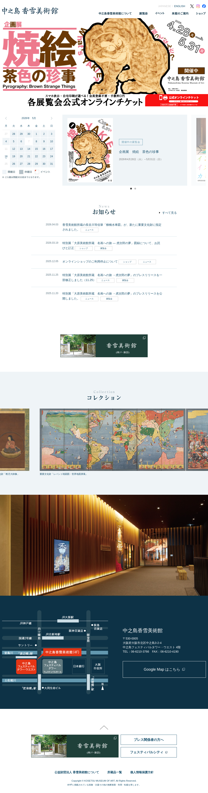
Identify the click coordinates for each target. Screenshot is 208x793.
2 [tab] (106, 90)
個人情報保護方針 (142, 772)
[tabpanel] (104, 56)
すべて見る (169, 212)
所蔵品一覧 (114, 772)
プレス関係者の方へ (149, 739)
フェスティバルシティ (146, 752)
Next (199, 150)
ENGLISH (179, 6)
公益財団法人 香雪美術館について (76, 772)
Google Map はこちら (162, 669)
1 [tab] (102, 90)
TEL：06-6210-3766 (136, 651)
